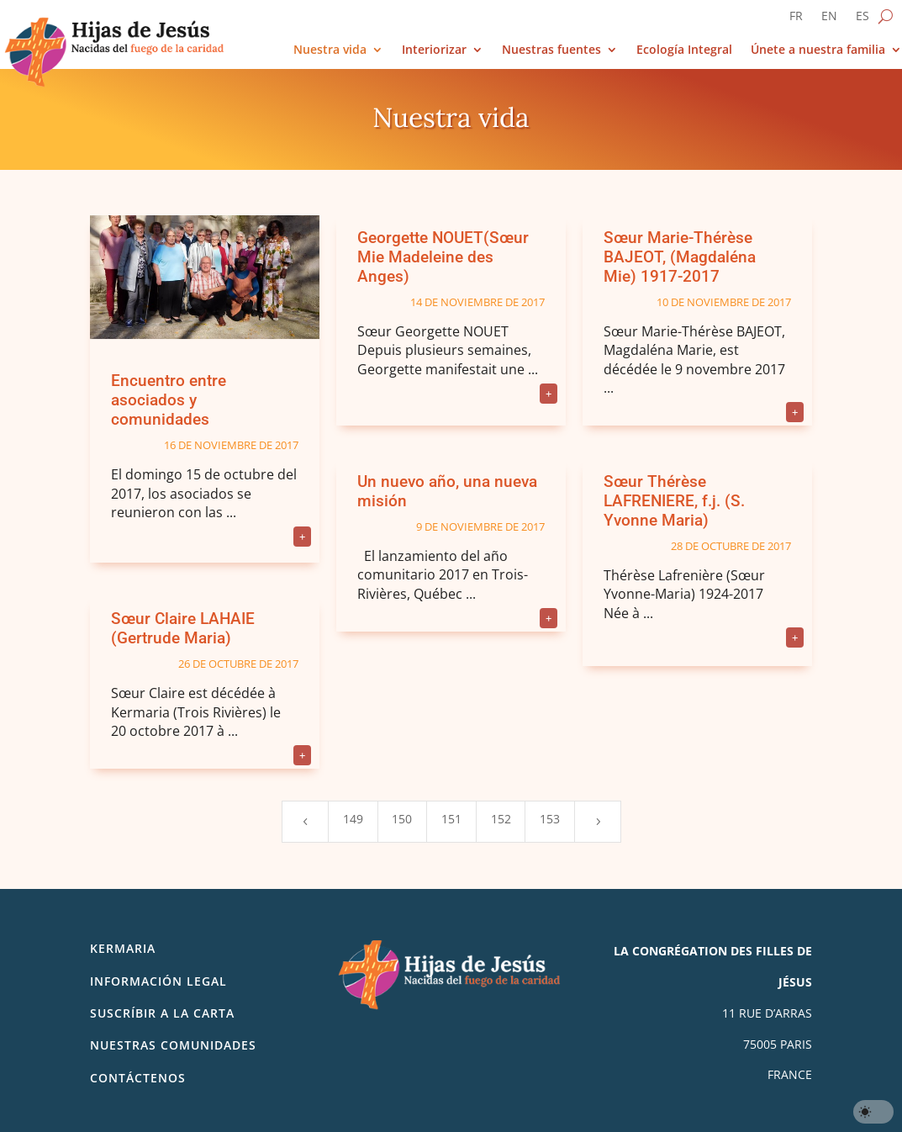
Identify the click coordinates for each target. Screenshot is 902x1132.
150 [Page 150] (402, 819)
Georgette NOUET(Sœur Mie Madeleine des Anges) (443, 257)
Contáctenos (138, 1078)
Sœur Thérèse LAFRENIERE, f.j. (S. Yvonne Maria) (674, 501)
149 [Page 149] (353, 819)
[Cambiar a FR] (796, 19)
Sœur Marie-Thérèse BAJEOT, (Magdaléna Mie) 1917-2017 (680, 257)
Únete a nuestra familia (818, 50)
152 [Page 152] (501, 819)
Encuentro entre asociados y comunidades (168, 400)
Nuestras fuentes (551, 50)
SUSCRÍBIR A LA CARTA (162, 1013)
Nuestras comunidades (173, 1045)
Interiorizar (434, 50)
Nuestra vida (330, 50)
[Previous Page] (305, 822)
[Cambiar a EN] (829, 19)
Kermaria (123, 948)
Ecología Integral (684, 50)
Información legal (158, 981)
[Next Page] (597, 822)
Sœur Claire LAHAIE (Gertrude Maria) (183, 628)
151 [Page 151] (451, 819)
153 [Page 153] (550, 819)
